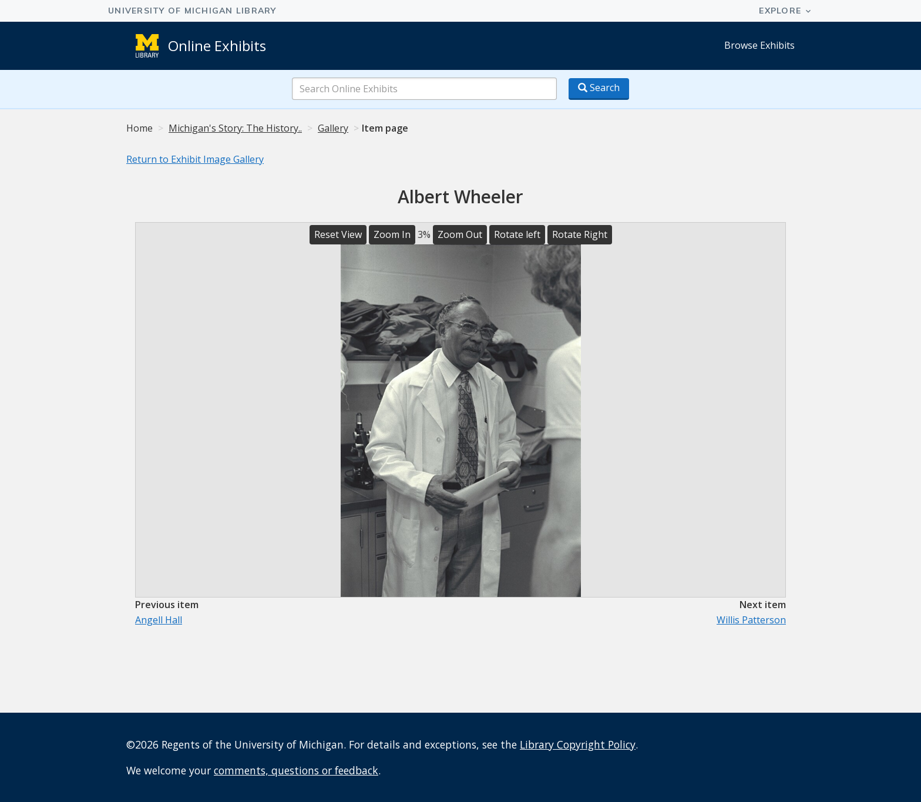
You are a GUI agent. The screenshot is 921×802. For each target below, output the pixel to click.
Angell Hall (158, 619)
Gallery (333, 128)
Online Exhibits (217, 45)
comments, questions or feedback (296, 770)
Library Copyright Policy (578, 744)
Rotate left (517, 234)
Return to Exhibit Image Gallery (195, 159)
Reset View (338, 234)
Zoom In (392, 234)
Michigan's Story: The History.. (235, 128)
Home (139, 128)
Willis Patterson (751, 619)
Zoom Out (460, 234)
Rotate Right (579, 234)
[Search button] (599, 89)
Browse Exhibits (759, 45)
